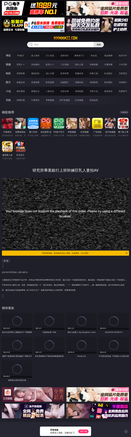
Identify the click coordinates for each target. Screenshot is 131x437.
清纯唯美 (94, 82)
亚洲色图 (35, 82)
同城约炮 (21, 100)
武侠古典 (65, 91)
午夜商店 (35, 100)
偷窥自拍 (21, 82)
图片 (8, 82)
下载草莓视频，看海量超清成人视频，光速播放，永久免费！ (84, 253)
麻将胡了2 (79, 55)
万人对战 (50, 55)
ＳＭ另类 (123, 64)
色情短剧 (94, 100)
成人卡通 (50, 73)
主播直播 (108, 64)
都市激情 (21, 91)
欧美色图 (50, 82)
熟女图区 (108, 82)
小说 (8, 91)
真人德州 (35, 55)
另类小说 (94, 91)
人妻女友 (50, 91)
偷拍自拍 (35, 73)
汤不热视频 (64, 100)
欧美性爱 (65, 73)
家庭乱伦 (35, 91)
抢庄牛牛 (123, 55)
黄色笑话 (108, 91)
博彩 (8, 55)
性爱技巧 (123, 91)
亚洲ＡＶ (21, 64)
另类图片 (123, 82)
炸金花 (94, 55)
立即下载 (83, 431)
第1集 (6, 261)
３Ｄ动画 (65, 64)
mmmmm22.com (65, 38)
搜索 (99, 44)
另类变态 (123, 73)
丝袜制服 (94, 64)
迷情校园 (79, 91)
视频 (8, 64)
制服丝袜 (79, 73)
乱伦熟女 (108, 73)
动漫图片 (65, 82)
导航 (8, 100)
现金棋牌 (108, 55)
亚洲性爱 (21, 73)
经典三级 (94, 73)
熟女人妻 (79, 64)
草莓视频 (50, 100)
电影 (8, 73)
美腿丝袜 (79, 82)
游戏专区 (65, 55)
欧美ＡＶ (50, 64)
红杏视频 (79, 100)
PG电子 (20, 55)
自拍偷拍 (35, 64)
